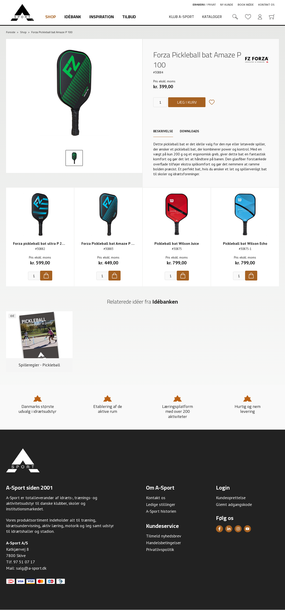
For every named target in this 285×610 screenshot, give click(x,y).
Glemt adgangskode (234, 504)
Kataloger (212, 16)
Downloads (189, 131)
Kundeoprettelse (231, 497)
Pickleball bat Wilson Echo (245, 243)
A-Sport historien (161, 511)
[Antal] (160, 102)
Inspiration (101, 17)
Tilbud (129, 17)
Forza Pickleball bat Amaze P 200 (109, 243)
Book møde (246, 4)
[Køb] (46, 275)
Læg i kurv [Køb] (187, 102)
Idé (12, 316)
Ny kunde (226, 4)
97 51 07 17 (24, 561)
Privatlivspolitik (160, 549)
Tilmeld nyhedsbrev (163, 536)
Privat (211, 4)
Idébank (72, 17)
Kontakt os (266, 4)
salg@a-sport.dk (31, 568)
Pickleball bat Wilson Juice (176, 243)
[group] (39, 341)
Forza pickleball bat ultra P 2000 (40, 243)
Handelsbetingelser (163, 542)
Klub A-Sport (181, 16)
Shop (50, 17)
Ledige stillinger (160, 504)
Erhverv (199, 4)
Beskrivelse (163, 131)
